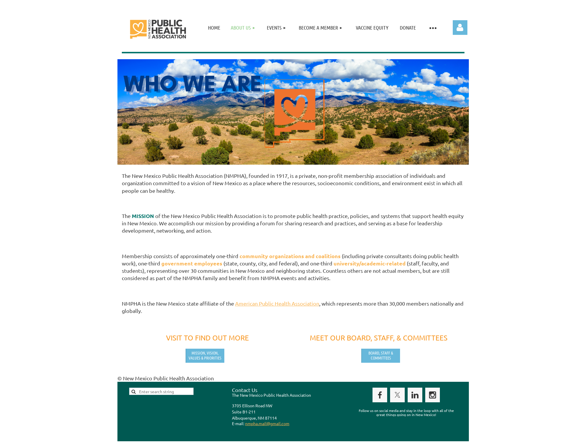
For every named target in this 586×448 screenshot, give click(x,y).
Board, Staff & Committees (380, 355)
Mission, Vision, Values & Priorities (205, 355)
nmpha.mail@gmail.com (267, 423)
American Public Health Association (277, 303)
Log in (460, 27)
